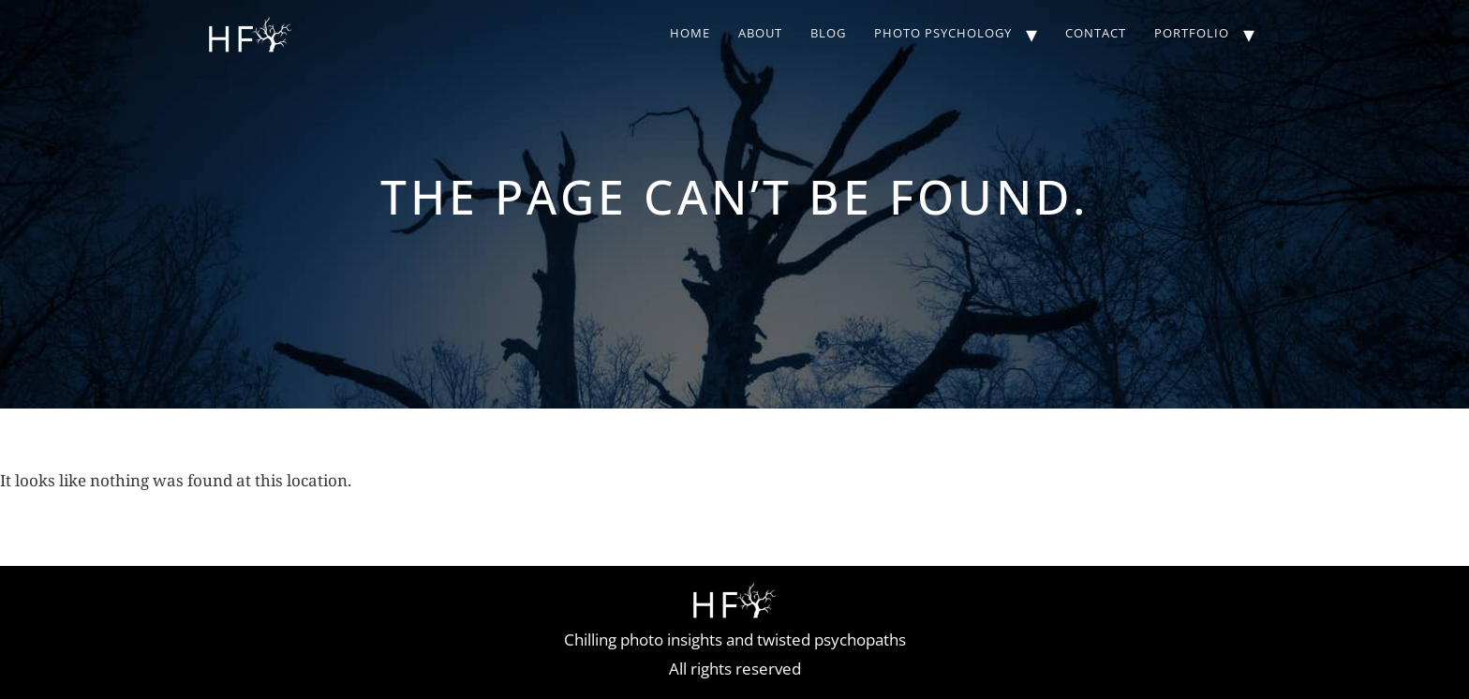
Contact (1095, 32)
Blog (828, 32)
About (760, 32)
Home (690, 32)
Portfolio (1191, 32)
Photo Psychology (943, 32)
